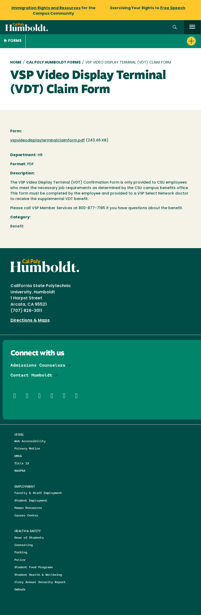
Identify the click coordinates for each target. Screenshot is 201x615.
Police (19, 560)
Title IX (21, 463)
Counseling (23, 545)
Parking (20, 552)
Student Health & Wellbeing (38, 575)
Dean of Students (29, 537)
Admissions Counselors (37, 365)
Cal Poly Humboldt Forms (53, 63)
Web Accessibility (30, 441)
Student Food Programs (33, 567)
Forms (12, 41)
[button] (174, 27)
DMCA (18, 456)
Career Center (26, 515)
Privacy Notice (27, 448)
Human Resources (28, 508)
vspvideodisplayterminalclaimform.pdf (47, 141)
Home (15, 63)
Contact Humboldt (31, 375)
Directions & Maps (30, 320)
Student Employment (30, 500)
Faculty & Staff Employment (38, 493)
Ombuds (19, 589)
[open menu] (192, 27)
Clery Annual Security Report (40, 582)
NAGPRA (19, 470)
